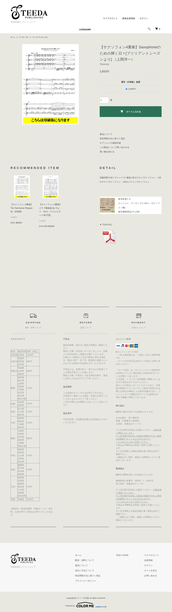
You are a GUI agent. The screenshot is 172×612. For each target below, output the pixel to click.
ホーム (13, 37)
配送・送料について (91, 560)
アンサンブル (25, 37)
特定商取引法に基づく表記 (112, 138)
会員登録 (151, 560)
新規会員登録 (128, 18)
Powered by (86, 604)
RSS (123, 555)
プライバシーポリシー (92, 581)
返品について (106, 134)
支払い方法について (91, 570)
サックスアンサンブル (44, 37)
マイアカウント (110, 18)
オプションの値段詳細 (110, 143)
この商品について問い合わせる (114, 147)
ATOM (130, 555)
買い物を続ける (107, 151)
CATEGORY (85, 29)
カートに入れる (130, 111)
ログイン (144, 18)
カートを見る (153, 570)
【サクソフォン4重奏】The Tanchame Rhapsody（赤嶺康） (22, 208)
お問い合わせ (153, 575)
